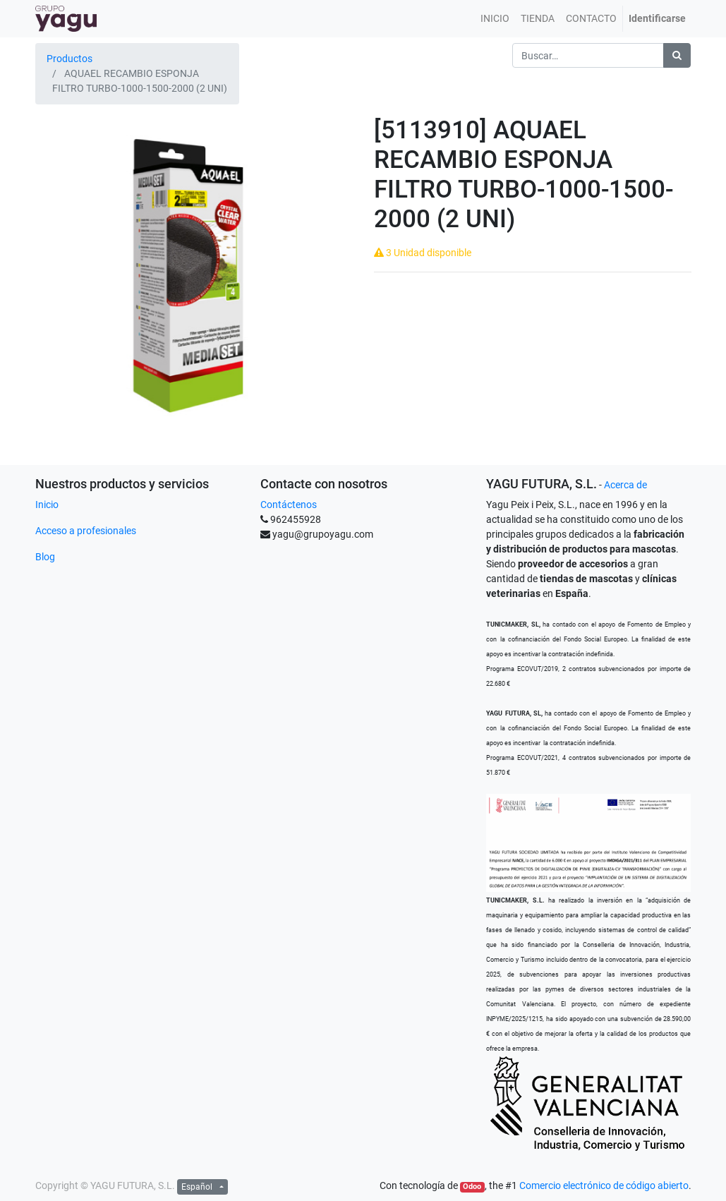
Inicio (47, 504)
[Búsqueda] (677, 55)
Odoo (472, 1186)
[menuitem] (495, 19)
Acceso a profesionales (85, 530)
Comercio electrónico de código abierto (604, 1185)
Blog (45, 556)
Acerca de (625, 484)
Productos (69, 58)
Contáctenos (288, 504)
